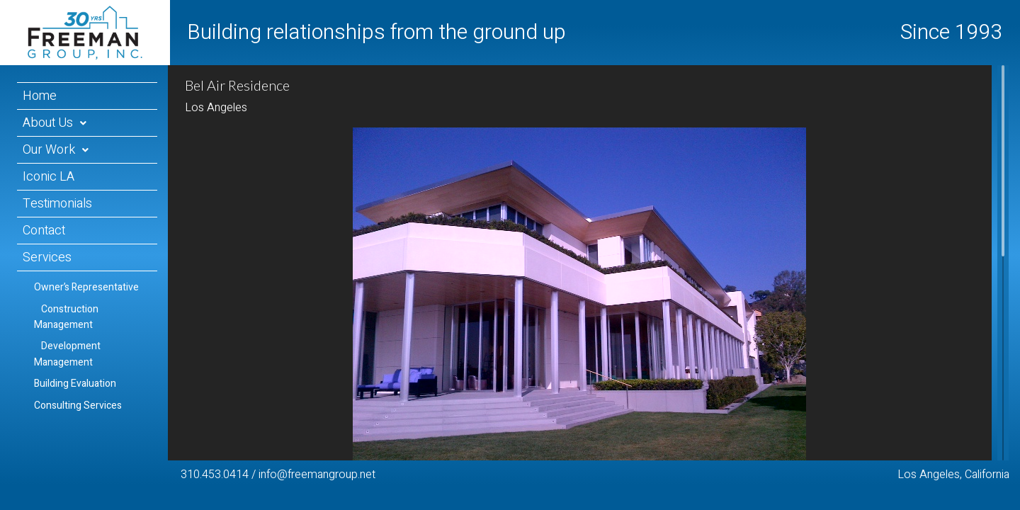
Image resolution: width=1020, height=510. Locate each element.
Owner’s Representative (86, 287)
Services (47, 257)
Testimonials (57, 203)
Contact (44, 230)
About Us (48, 122)
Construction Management (66, 317)
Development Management (67, 354)
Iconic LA (48, 176)
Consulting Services (78, 405)
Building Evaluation (75, 383)
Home (40, 96)
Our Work (49, 149)
